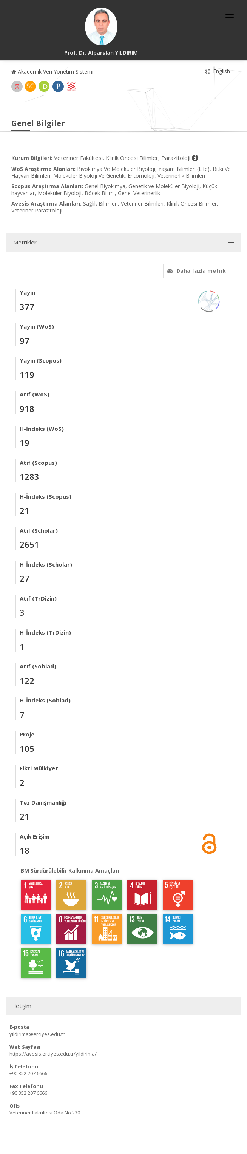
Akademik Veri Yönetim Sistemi (52, 71)
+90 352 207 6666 (28, 1073)
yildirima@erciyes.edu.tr (37, 1034)
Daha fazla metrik (195, 270)
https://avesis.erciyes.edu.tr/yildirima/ (53, 1053)
